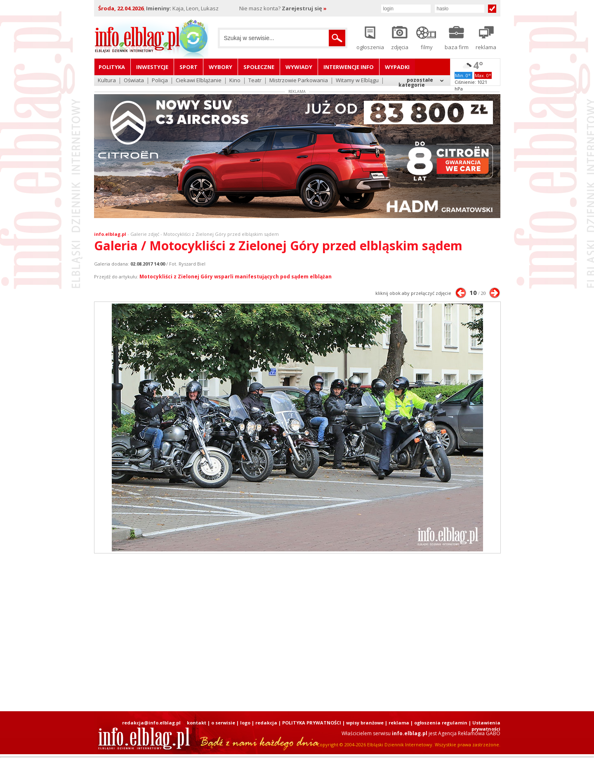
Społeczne (258, 67)
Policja (160, 81)
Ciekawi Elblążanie (199, 81)
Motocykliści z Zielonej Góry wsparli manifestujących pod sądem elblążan (235, 276)
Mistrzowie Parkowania (298, 81)
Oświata (134, 81)
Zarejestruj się (304, 8)
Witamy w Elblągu (357, 81)
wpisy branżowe (365, 723)
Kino (234, 81)
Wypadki (397, 67)
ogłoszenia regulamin (440, 723)
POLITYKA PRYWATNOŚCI (311, 723)
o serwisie (223, 723)
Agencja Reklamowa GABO (469, 733)
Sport (188, 67)
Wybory (220, 67)
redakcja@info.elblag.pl (151, 723)
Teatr (255, 81)
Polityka (112, 67)
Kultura (107, 81)
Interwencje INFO (348, 67)
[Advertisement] (297, 632)
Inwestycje (152, 67)
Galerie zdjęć (144, 234)
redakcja (266, 723)
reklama (399, 723)
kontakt (196, 723)
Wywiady (298, 67)
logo (245, 723)
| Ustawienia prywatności (484, 726)
